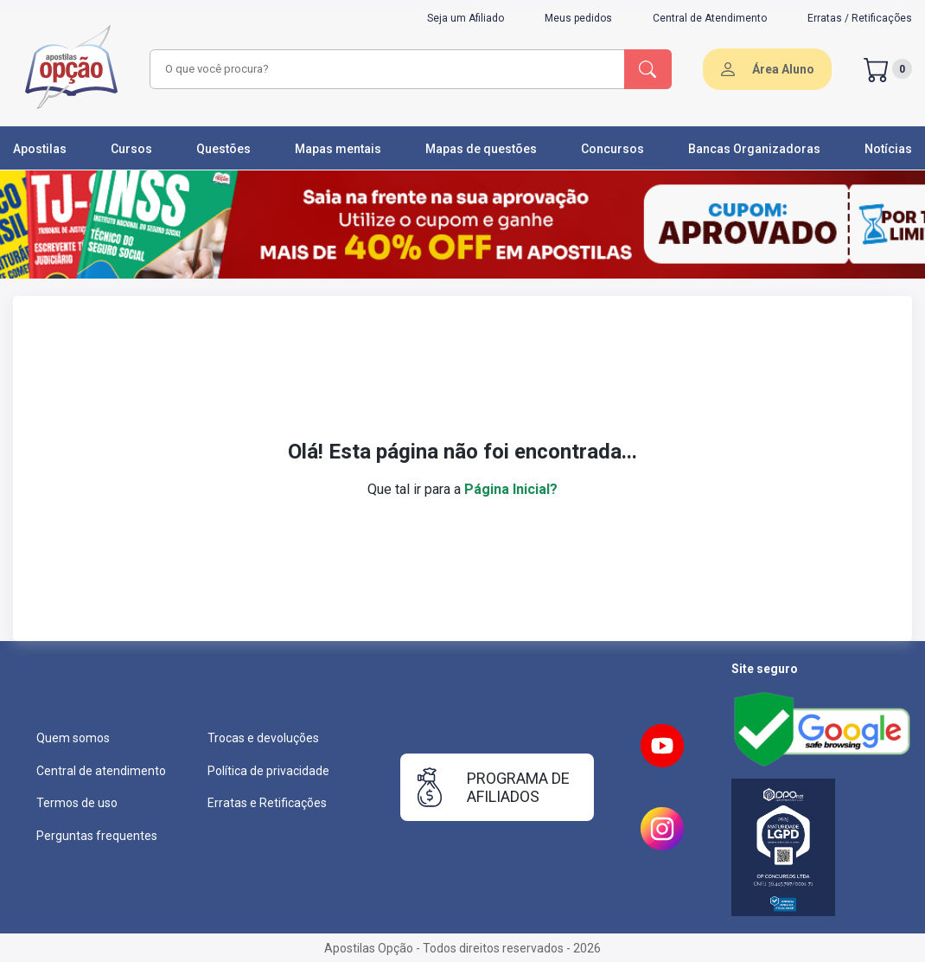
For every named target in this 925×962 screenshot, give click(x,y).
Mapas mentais (338, 149)
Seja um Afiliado (465, 18)
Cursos (131, 149)
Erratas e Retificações (267, 803)
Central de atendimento (101, 771)
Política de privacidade (268, 771)
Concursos (612, 149)
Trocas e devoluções (263, 738)
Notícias (888, 149)
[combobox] (384, 69)
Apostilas (40, 149)
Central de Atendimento (710, 18)
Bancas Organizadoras (754, 149)
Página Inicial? (511, 489)
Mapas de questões (481, 149)
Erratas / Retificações (859, 18)
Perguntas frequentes (96, 836)
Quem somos (73, 738)
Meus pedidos (578, 18)
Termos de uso (77, 803)
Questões (223, 149)
